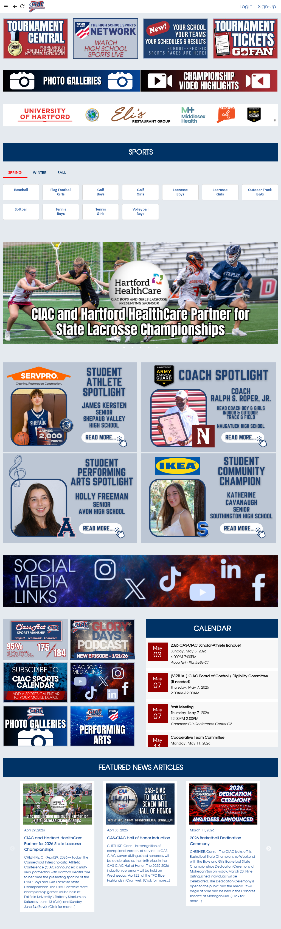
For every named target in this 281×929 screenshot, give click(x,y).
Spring (15, 173)
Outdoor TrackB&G (260, 192)
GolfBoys (101, 192)
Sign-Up (267, 6)
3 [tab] (140, 347)
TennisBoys (60, 211)
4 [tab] (148, 347)
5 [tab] (157, 347)
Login (246, 6)
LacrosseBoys (180, 192)
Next (268, 848)
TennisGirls (100, 211)
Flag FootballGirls (60, 192)
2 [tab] (132, 347)
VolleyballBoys (140, 211)
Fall (62, 173)
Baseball (21, 190)
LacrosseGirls (220, 192)
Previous (12, 848)
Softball (21, 209)
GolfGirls (140, 192)
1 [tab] (124, 347)
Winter (40, 173)
